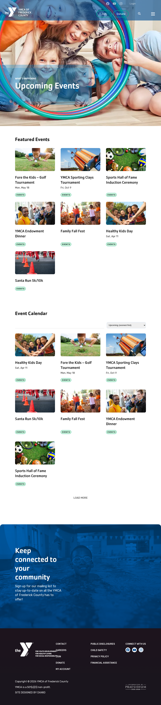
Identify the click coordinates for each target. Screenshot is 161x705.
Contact (61, 644)
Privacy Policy (100, 656)
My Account (63, 669)
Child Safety (99, 650)
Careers (61, 650)
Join (104, 13)
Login (133, 3)
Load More (81, 497)
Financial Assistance (104, 663)
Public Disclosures (103, 644)
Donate (121, 13)
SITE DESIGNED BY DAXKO (30, 692)
